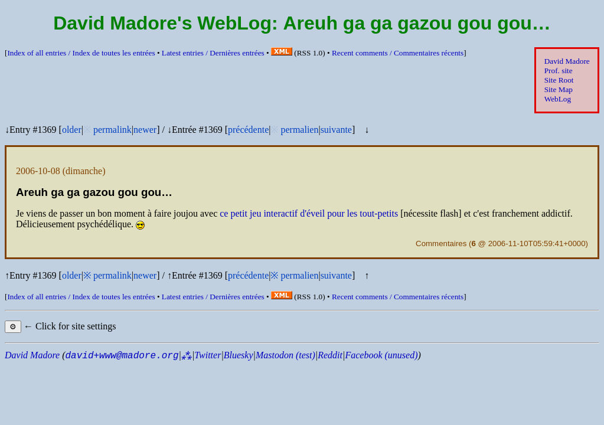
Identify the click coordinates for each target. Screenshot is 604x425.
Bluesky (238, 355)
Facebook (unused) (381, 355)
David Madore (567, 61)
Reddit (330, 355)
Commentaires (441, 243)
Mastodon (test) (285, 355)
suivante (336, 130)
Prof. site (558, 70)
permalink (112, 130)
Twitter (207, 355)
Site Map (558, 89)
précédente (248, 130)
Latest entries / (213, 52)
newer (144, 130)
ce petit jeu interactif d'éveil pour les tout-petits (309, 213)
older (71, 130)
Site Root (559, 80)
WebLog (557, 98)
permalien (299, 130)
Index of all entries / (81, 52)
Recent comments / (397, 52)
